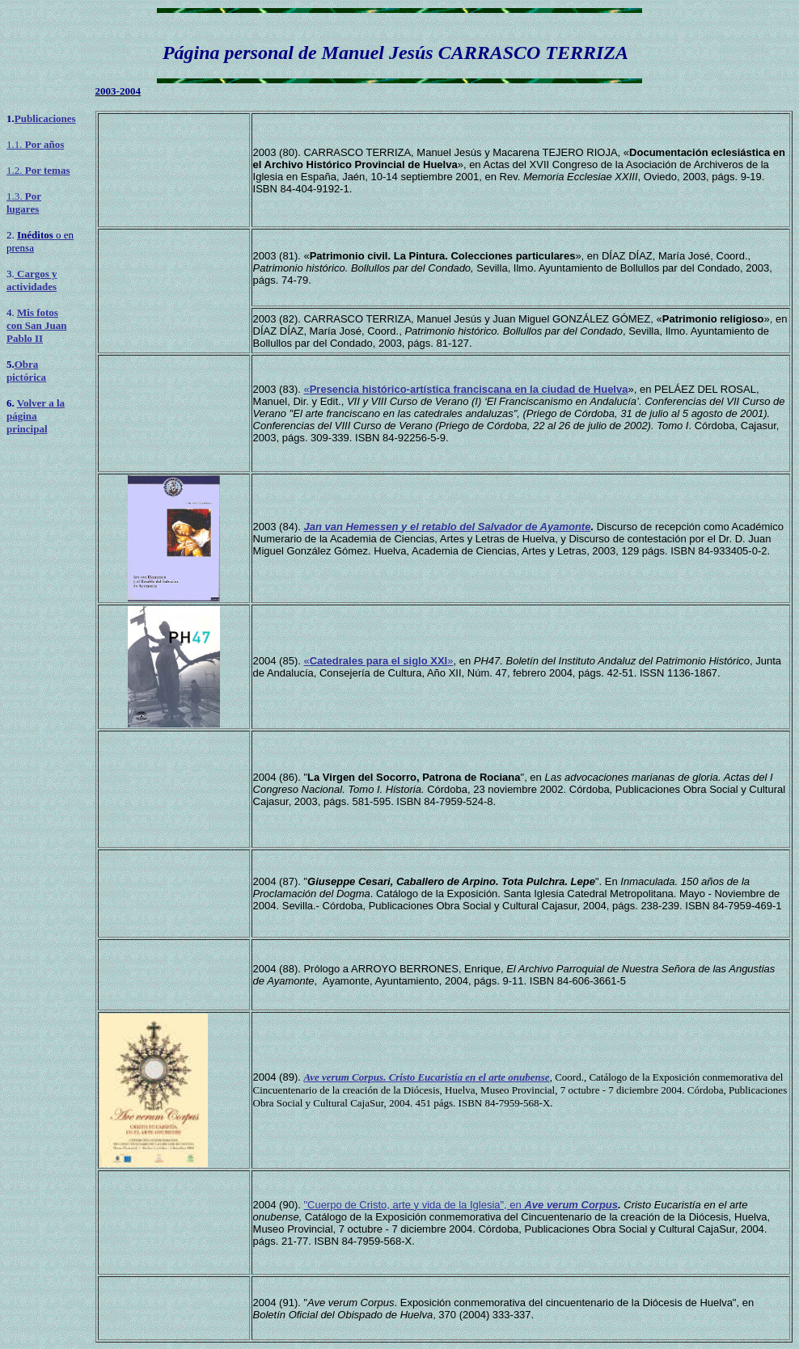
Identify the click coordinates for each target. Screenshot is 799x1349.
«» (378, 661)
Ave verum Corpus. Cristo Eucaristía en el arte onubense (426, 1077)
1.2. (38, 170)
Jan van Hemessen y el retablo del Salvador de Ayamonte (446, 527)
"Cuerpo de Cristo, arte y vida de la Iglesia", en (460, 1205)
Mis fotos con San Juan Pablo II (36, 325)
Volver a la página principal (35, 416)
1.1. (35, 144)
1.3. (23, 202)
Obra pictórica (26, 370)
